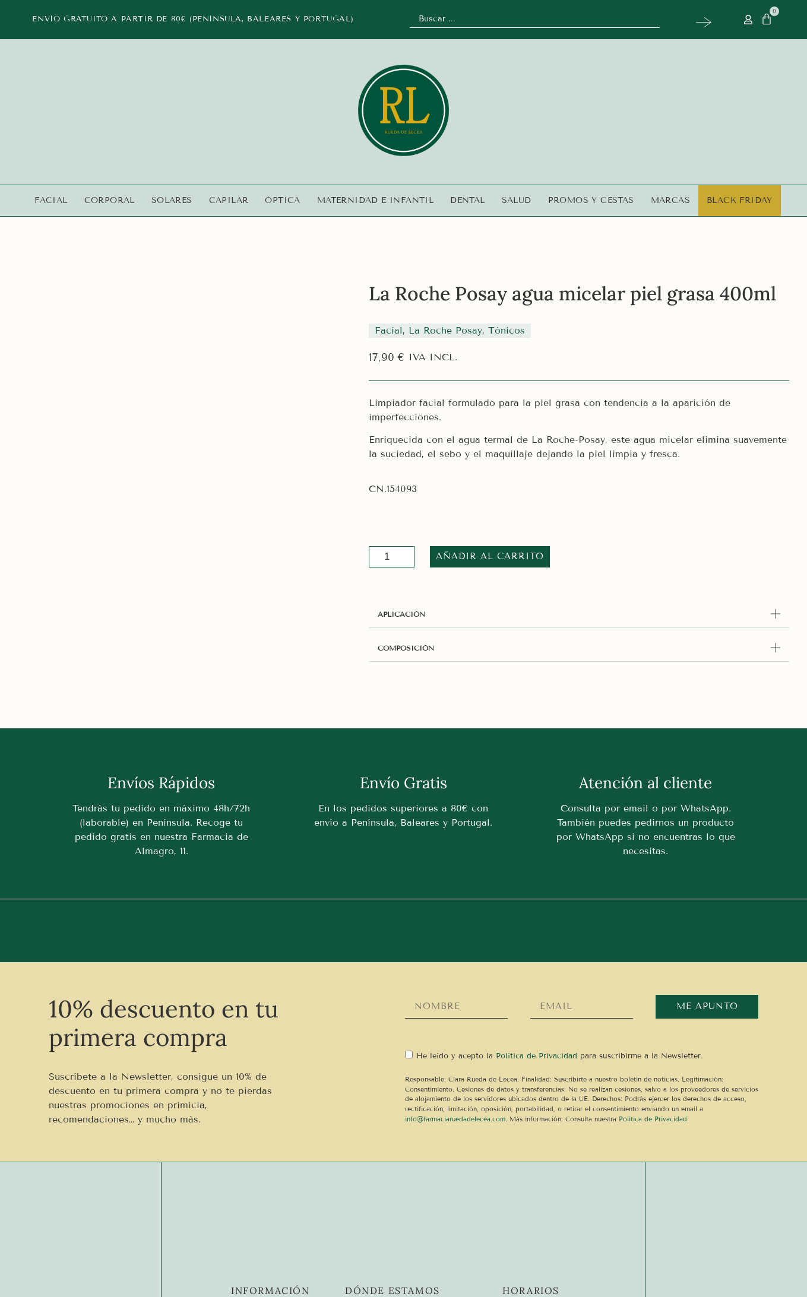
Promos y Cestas (591, 200)
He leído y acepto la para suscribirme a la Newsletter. (559, 1055)
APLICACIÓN (401, 614)
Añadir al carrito (483, 556)
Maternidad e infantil (375, 200)
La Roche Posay (445, 330)
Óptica (282, 200)
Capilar (229, 200)
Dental (467, 200)
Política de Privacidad (653, 1119)
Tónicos (506, 330)
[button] (579, 614)
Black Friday (740, 200)
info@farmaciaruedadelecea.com (455, 1119)
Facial (50, 200)
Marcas (670, 200)
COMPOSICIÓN (406, 647)
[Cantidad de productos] (391, 556)
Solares (171, 200)
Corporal (109, 200)
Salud (516, 200)
